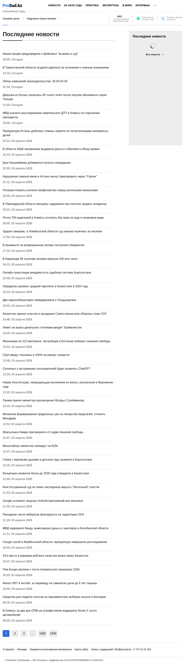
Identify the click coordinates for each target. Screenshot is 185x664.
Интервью (143, 5)
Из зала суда (73, 5)
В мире (127, 5)
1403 (53, 633)
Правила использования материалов (51, 649)
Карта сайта (81, 649)
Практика (92, 5)
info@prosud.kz (122, 649)
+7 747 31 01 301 (141, 649)
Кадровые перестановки (41, 18)
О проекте (8, 649)
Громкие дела (11, 18)
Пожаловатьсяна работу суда (148, 18)
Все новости (153, 54)
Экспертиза (110, 5)
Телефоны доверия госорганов (174, 18)
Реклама (22, 649)
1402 (42, 633)
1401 (119, 16)
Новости (54, 5)
